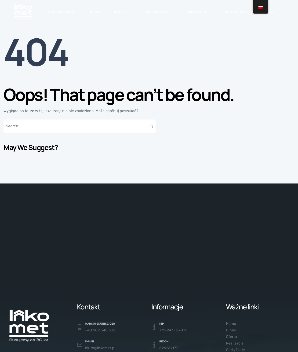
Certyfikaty (198, 11)
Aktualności (236, 11)
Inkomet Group (62, 11)
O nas (95, 11)
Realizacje (159, 11)
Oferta (123, 11)
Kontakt (269, 11)
